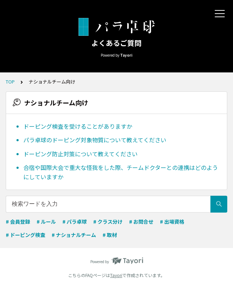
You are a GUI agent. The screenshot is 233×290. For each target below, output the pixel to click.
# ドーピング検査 (25, 234)
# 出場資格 (172, 221)
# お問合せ (141, 221)
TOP (10, 81)
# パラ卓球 (74, 221)
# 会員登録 (18, 221)
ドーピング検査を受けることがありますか (77, 126)
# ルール (46, 221)
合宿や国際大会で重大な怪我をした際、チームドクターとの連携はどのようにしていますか (120, 172)
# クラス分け (108, 221)
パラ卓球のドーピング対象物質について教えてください (94, 140)
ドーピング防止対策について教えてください (80, 153)
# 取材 (110, 234)
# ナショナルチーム (74, 234)
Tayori (116, 275)
